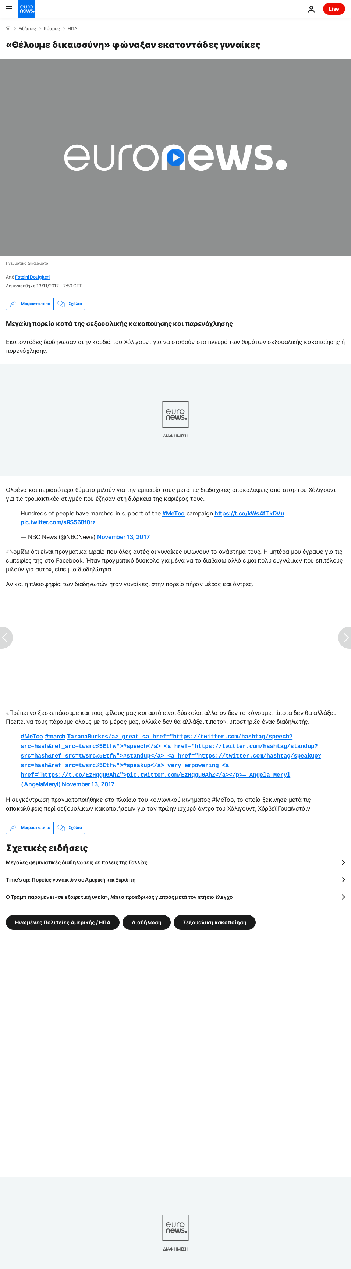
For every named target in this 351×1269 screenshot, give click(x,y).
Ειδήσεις (27, 28)
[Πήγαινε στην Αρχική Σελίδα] (26, 9)
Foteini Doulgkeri (32, 277)
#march (55, 736)
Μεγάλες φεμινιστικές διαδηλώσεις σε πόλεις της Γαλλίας (77, 858)
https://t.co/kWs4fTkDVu (249, 513)
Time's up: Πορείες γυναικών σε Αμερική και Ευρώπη (70, 875)
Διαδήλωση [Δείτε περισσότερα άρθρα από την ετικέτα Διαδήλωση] (147, 917)
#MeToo (173, 513)
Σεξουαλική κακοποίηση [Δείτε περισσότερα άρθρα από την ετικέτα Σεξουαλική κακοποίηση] (215, 917)
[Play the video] (175, 157)
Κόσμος (52, 28)
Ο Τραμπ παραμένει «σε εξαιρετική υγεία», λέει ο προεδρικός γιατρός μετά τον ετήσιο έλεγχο (119, 892)
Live (334, 9)
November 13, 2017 (123, 536)
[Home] (8, 28)
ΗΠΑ (72, 28)
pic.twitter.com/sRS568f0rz (58, 522)
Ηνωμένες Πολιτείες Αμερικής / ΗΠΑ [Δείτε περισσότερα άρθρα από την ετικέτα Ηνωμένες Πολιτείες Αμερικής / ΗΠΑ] (62, 917)
